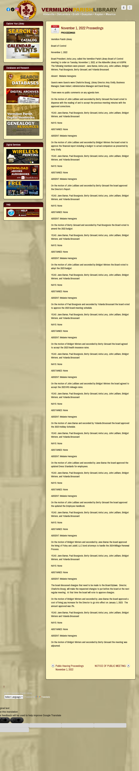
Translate (43, 697)
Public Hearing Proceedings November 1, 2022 (70, 667)
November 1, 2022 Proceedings (82, 28)
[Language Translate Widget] (13, 697)
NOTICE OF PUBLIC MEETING (110, 666)
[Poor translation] (17, 720)
